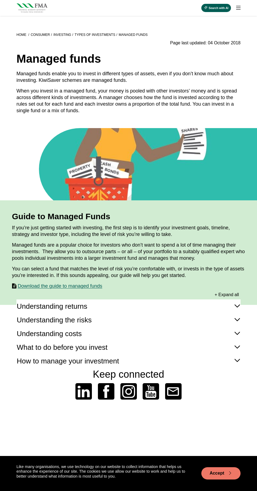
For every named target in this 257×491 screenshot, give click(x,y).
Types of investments (95, 35)
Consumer (40, 35)
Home (21, 35)
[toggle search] (216, 8)
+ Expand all (227, 294)
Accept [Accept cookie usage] (221, 473)
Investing (62, 35)
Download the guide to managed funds (60, 286)
